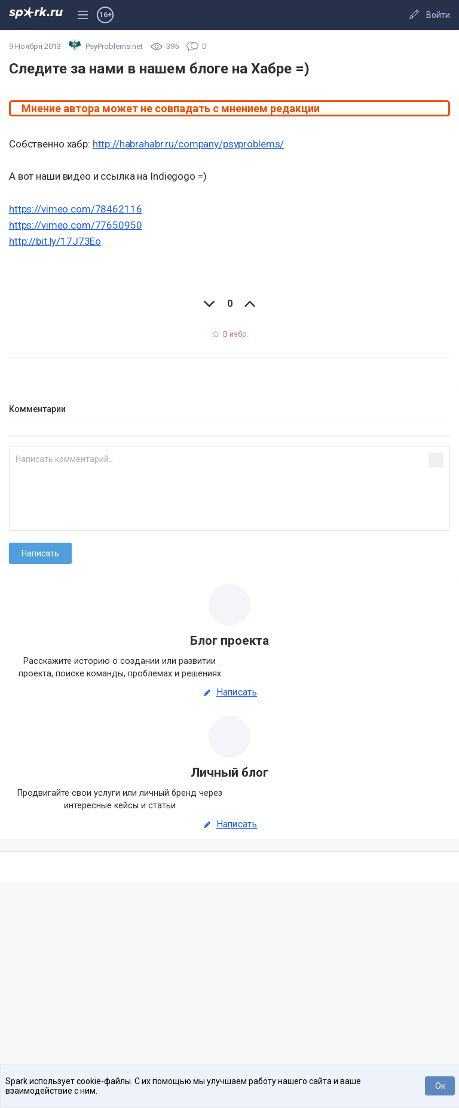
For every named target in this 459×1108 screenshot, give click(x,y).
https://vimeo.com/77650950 (75, 225)
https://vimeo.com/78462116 (75, 209)
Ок (440, 1086)
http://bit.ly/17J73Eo (55, 241)
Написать (229, 692)
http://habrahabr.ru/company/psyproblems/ (188, 144)
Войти (438, 15)
